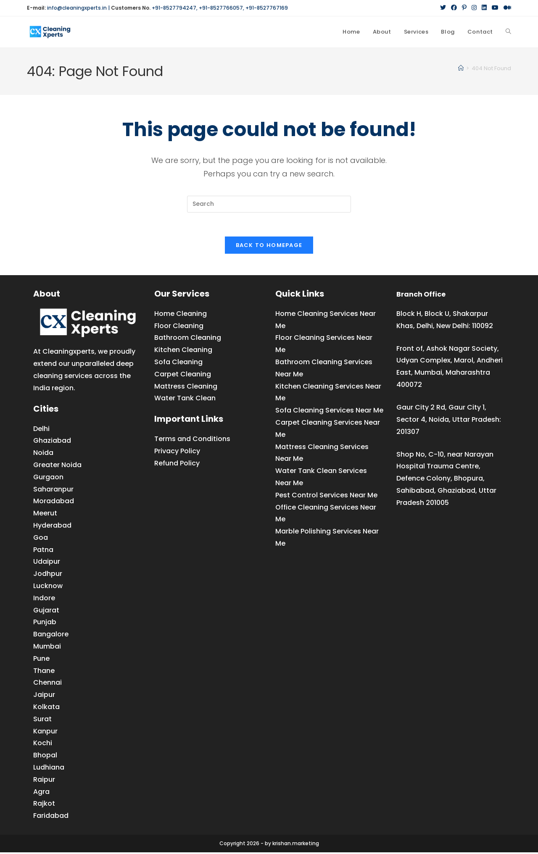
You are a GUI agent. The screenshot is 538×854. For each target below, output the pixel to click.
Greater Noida (57, 466)
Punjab (44, 623)
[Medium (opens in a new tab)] (506, 8)
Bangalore (51, 636)
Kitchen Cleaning (183, 351)
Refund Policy (177, 465)
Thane (44, 672)
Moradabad (53, 502)
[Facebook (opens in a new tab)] (453, 8)
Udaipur (46, 563)
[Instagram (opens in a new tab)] (474, 8)
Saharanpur (53, 490)
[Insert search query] (269, 204)
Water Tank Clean (185, 400)
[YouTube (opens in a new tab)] (495, 8)
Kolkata (46, 708)
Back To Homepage (269, 247)
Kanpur (45, 732)
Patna (43, 551)
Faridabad (51, 817)
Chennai (47, 684)
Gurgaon (48, 478)
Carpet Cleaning (182, 376)
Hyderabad (52, 527)
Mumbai (47, 648)
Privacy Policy (177, 452)
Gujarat (46, 611)
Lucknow (48, 587)
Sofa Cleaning (178, 363)
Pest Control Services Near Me (326, 497)
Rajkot (44, 805)
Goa (40, 539)
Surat (42, 720)
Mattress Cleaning (185, 387)
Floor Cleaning (178, 327)
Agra (41, 793)
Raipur (44, 781)
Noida (43, 454)
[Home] (461, 68)
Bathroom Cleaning (187, 339)
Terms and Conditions (192, 440)
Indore (44, 599)
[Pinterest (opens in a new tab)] (464, 8)
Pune (41, 660)
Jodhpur (47, 575)
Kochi (42, 744)
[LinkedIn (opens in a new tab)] (484, 8)
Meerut (45, 515)
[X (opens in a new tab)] (443, 8)
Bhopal (45, 757)
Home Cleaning (180, 315)
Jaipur (44, 696)
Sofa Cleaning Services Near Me (329, 412)
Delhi (41, 430)
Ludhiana (48, 769)
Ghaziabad (52, 442)
